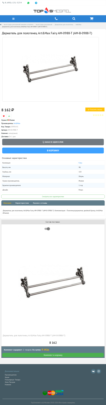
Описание (7, 203)
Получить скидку (95, 110)
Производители (11, 375)
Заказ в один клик (53, 142)
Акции (7, 377)
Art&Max (78, 25)
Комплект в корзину (53, 355)
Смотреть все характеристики (53, 197)
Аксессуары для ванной (44, 25)
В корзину (53, 150)
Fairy (80, 163)
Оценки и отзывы (40, 203)
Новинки (8, 385)
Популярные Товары (12, 380)
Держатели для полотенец (64, 25)
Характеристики (22, 203)
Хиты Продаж (10, 382)
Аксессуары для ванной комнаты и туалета (18, 25)
